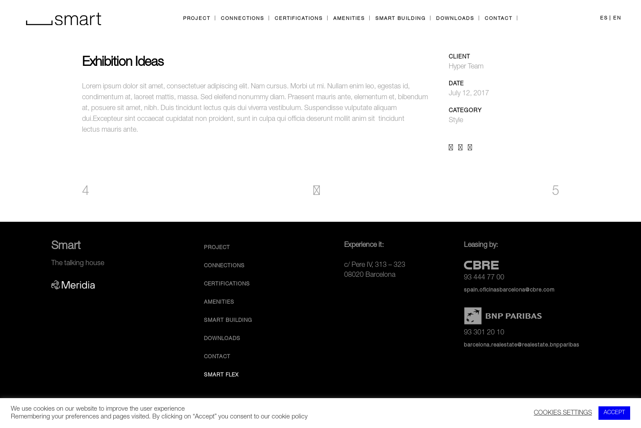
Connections (224, 266)
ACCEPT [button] (614, 413)
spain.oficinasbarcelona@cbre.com (509, 290)
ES (604, 18)
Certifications (227, 284)
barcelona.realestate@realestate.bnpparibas (521, 345)
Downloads (222, 338)
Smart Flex (221, 375)
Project (217, 247)
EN (617, 18)
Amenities (219, 302)
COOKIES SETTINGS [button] (563, 413)
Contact (217, 357)
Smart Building (228, 320)
